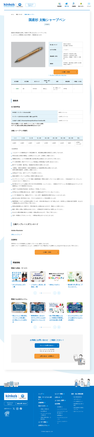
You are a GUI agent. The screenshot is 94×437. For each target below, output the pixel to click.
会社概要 (59, 406)
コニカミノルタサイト (62, 421)
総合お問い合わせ (22, 403)
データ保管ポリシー (78, 401)
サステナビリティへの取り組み (62, 412)
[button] (35, 293)
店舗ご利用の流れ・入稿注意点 (46, 418)
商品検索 (59, 6)
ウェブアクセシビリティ (62, 418)
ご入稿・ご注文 (66, 72)
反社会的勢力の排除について (79, 408)
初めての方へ (81, 6)
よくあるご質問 (60, 400)
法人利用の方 (44, 411)
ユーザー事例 (43, 422)
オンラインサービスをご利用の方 (46, 414)
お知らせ (58, 397)
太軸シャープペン (16, 234)
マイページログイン (30, 5)
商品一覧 (67, 6)
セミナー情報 (59, 394)
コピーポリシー (77, 399)
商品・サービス (19, 14)
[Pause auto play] (58, 293)
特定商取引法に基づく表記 (79, 404)
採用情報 (59, 415)
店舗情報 (74, 6)
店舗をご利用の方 (45, 409)
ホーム (12, 14)
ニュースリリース (61, 409)
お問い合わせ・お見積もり (47, 356)
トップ (41, 394)
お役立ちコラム (43, 425)
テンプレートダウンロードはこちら (58, 75)
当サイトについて (78, 411)
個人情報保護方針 (78, 397)
